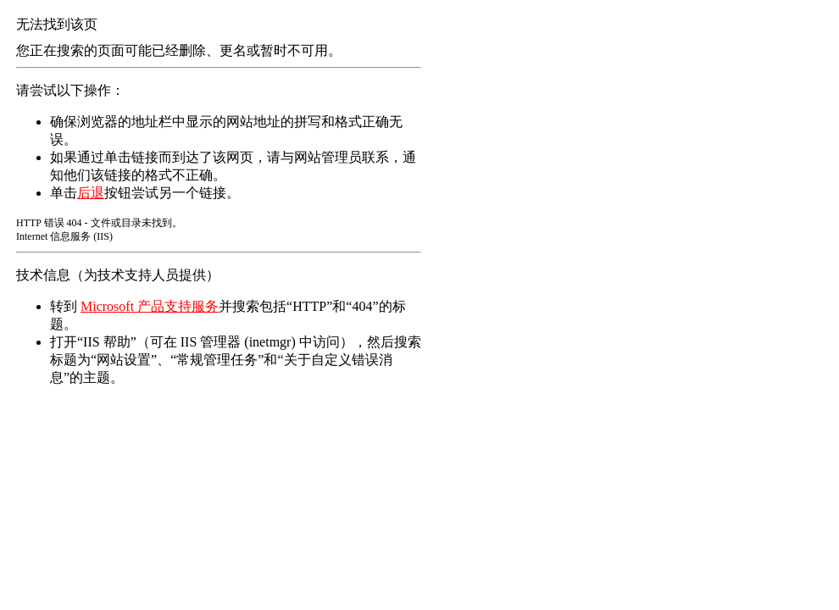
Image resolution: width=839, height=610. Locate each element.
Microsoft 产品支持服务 (150, 306)
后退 (90, 193)
